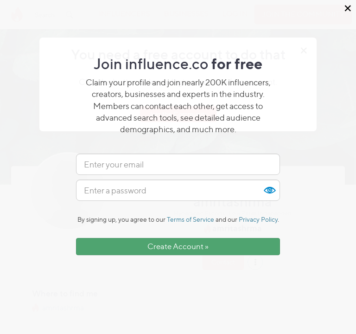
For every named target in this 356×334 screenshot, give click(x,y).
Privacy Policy (258, 219)
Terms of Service (190, 219)
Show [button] (269, 190)
